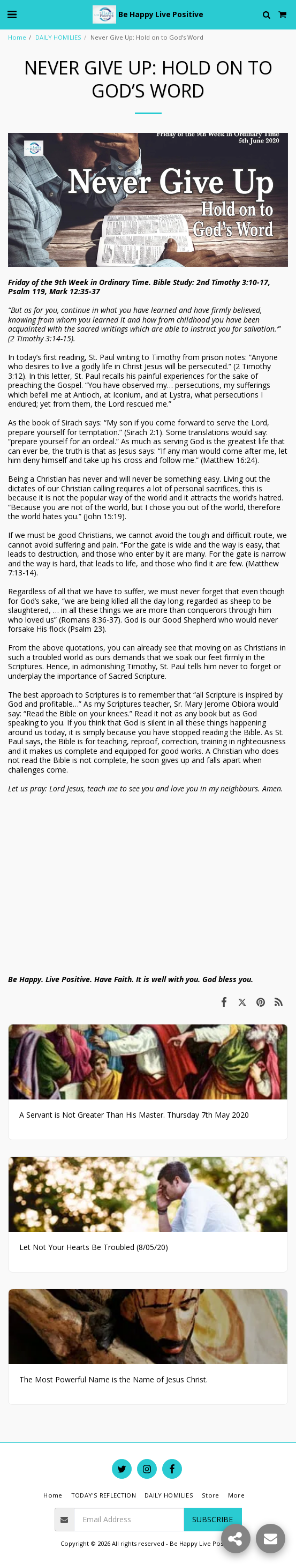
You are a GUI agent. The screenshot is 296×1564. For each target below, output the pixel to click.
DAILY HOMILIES (58, 37)
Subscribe (212, 1519)
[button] (12, 14)
